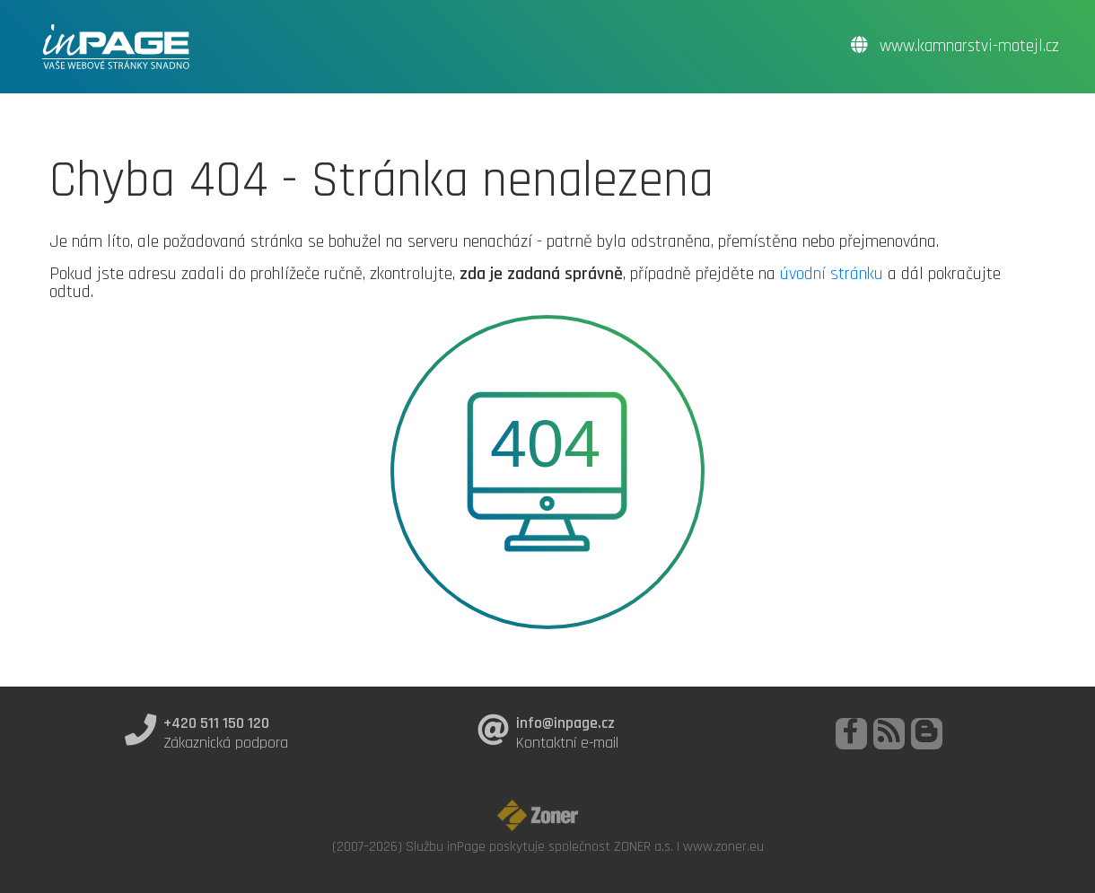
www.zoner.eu (723, 846)
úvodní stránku (831, 273)
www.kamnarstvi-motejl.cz (955, 46)
